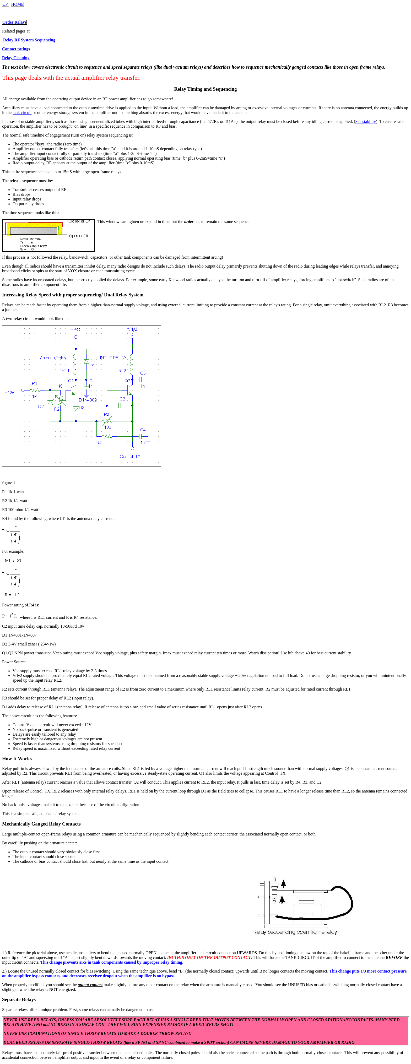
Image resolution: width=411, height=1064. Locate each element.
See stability (365, 121)
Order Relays (14, 22)
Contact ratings (16, 49)
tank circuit (22, 112)
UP (5, 4)
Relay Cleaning (15, 58)
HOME (17, 4)
